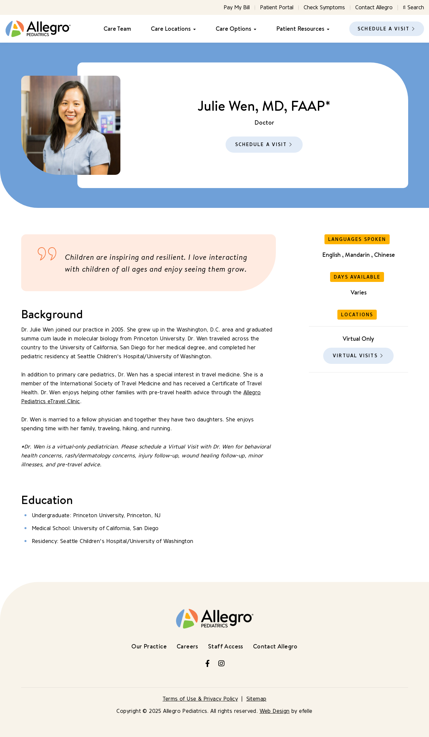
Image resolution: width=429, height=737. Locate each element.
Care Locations (171, 29)
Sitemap (256, 699)
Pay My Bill (237, 7)
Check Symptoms (324, 7)
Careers (187, 646)
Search (413, 7)
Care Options (233, 29)
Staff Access (225, 646)
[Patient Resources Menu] (326, 29)
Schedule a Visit (383, 29)
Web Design (275, 711)
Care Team (117, 29)
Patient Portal (276, 7)
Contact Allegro (374, 7)
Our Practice (149, 646)
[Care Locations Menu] (193, 29)
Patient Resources (300, 29)
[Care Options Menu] (253, 29)
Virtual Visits (355, 356)
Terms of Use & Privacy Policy (200, 699)
